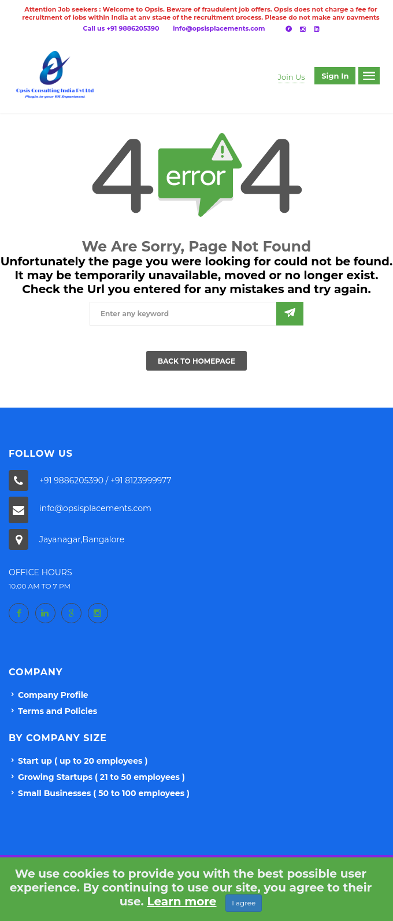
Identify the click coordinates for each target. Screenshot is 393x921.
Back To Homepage (196, 361)
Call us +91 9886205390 (121, 28)
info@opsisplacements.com (219, 28)
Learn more (182, 901)
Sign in (334, 75)
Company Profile (53, 695)
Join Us (291, 77)
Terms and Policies (57, 711)
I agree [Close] (243, 902)
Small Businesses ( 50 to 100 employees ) (104, 793)
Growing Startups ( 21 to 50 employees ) (101, 777)
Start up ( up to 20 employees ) (82, 761)
